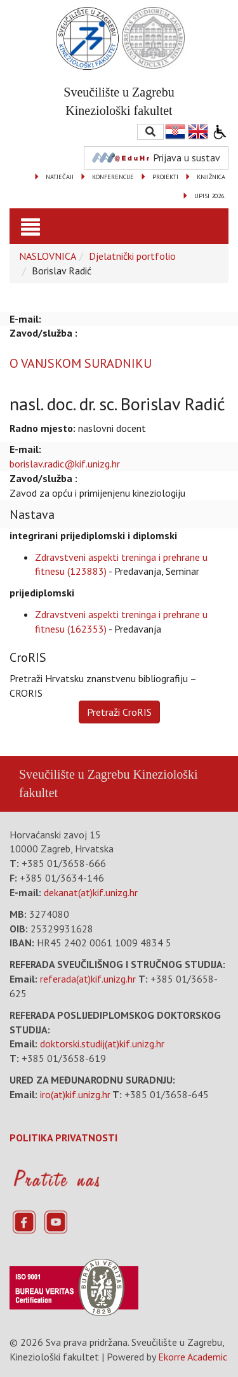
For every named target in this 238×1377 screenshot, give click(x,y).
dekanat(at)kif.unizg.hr (91, 892)
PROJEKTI (165, 177)
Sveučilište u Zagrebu (74, 774)
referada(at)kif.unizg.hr (88, 978)
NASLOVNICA (47, 256)
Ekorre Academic (192, 1356)
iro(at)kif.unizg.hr (75, 1094)
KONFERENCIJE (113, 177)
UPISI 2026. (209, 196)
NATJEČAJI (60, 177)
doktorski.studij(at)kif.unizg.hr (102, 1043)
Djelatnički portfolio (132, 256)
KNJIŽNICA (211, 177)
